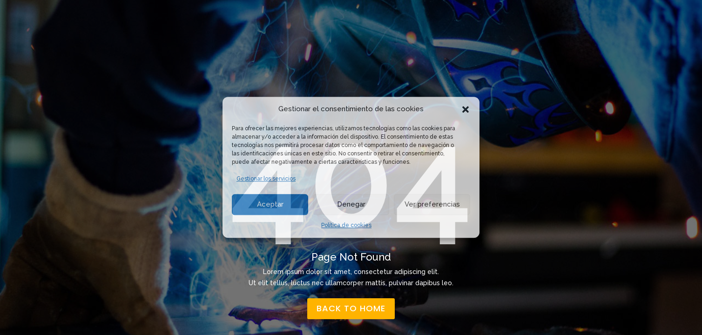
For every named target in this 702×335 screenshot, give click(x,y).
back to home (351, 308)
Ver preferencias (432, 204)
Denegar (351, 204)
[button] (465, 109)
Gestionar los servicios (266, 178)
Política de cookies (346, 225)
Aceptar (270, 204)
